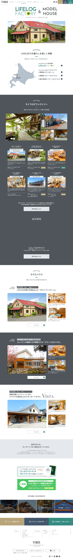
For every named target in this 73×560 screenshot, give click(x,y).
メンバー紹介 (46, 531)
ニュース (41, 1)
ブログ (38, 1)
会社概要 (45, 532)
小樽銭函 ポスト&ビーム (46, 72)
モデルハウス (37, 530)
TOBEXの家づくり (25, 534)
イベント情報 (54, 530)
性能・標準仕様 (25, 535)
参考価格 (24, 532)
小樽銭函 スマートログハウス (47, 76)
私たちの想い (11, 1)
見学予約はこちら (36, 209)
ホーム (16, 530)
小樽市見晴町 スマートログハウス (49, 79)
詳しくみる (36, 325)
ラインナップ (25, 531)
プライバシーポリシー (55, 534)
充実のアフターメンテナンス (27, 536)
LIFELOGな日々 (29, 1)
